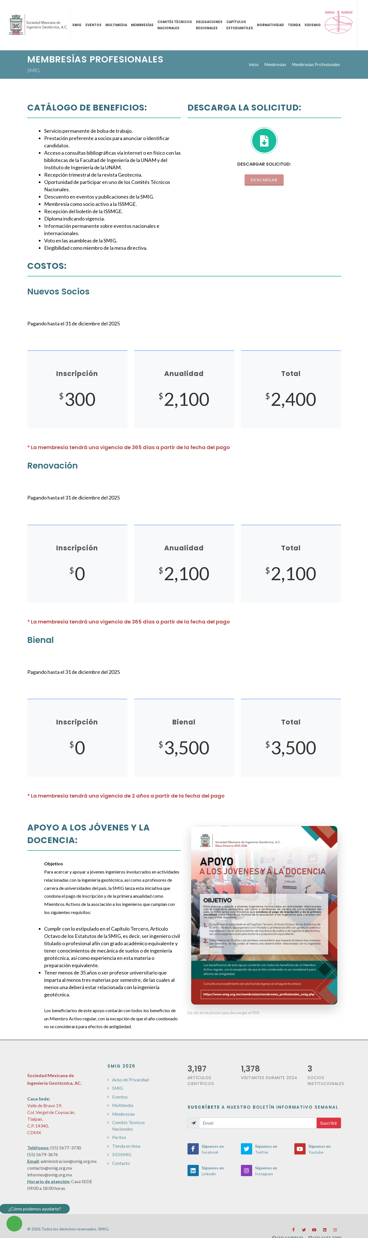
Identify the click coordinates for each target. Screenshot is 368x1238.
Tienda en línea (126, 1146)
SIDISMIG (121, 1154)
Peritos (119, 1137)
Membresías (275, 64)
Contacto (121, 1163)
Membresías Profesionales (316, 64)
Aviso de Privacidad (130, 1079)
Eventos (120, 1096)
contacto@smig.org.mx (49, 1168)
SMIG (117, 1088)
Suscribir (328, 1123)
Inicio (254, 64)
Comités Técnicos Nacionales (128, 1125)
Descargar (264, 179)
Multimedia (122, 1105)
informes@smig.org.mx (49, 1174)
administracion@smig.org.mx (68, 1161)
